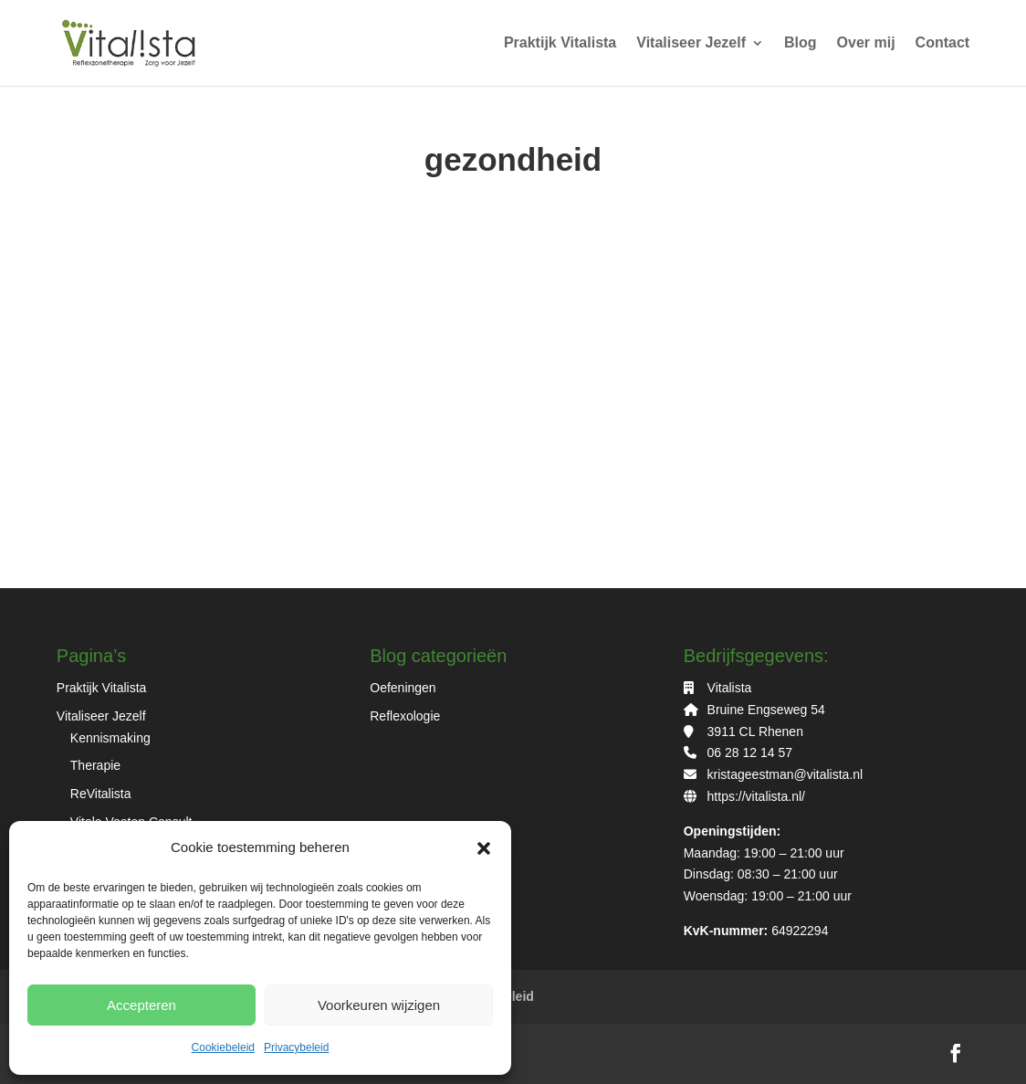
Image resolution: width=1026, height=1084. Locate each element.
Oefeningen (402, 687)
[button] (484, 848)
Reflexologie (405, 716)
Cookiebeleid (223, 1047)
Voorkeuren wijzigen (379, 1005)
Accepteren (141, 1005)
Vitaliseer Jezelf (691, 43)
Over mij (866, 43)
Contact (943, 43)
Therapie (95, 765)
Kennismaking (110, 738)
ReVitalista (100, 793)
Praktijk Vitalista (560, 43)
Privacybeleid (296, 1047)
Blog (800, 43)
